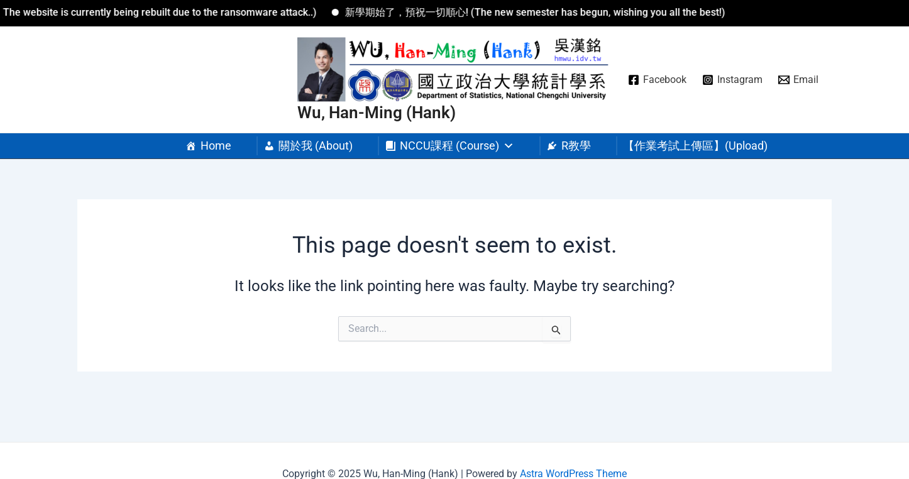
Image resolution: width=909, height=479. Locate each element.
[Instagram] (732, 79)
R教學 (576, 145)
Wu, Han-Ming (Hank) (376, 112)
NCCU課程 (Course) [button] (457, 145)
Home (216, 145)
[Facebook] (657, 79)
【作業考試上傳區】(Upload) (695, 145)
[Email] (798, 79)
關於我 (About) (315, 145)
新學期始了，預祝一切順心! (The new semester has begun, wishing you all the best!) (541, 12)
